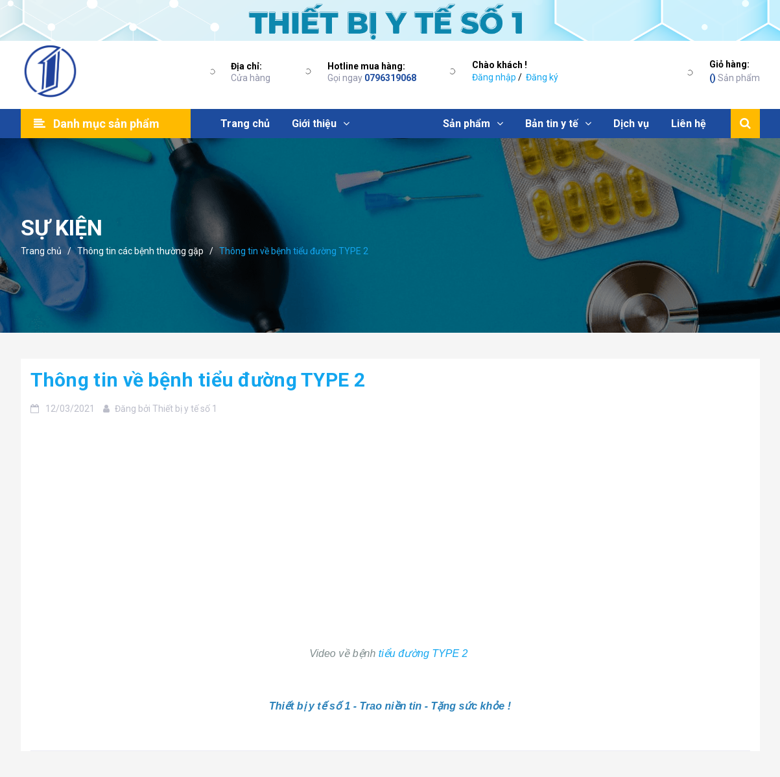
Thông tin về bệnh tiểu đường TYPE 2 (198, 379)
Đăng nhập (494, 77)
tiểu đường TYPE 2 (425, 653)
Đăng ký (542, 77)
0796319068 (390, 78)
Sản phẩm (734, 70)
